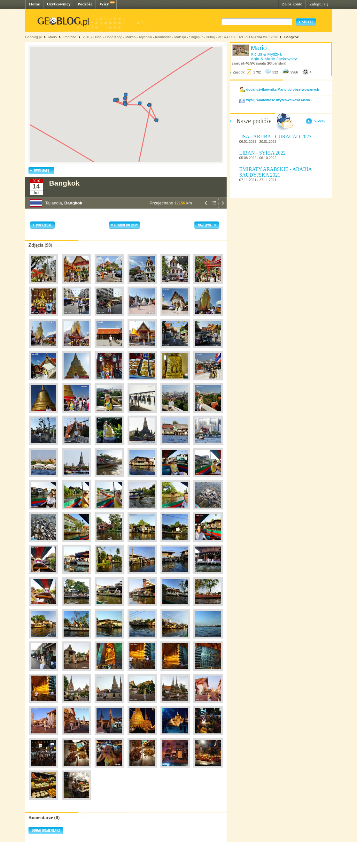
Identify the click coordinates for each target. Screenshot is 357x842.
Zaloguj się (319, 4)
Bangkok (291, 37)
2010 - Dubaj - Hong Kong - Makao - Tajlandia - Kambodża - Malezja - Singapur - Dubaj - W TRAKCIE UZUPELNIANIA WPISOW (180, 37)
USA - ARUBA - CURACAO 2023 (275, 136)
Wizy (104, 4)
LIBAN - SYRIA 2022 (262, 153)
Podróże (85, 4)
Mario (52, 37)
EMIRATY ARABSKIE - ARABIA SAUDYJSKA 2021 (275, 172)
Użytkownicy (59, 4)
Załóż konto (292, 4)
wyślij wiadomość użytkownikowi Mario (278, 100)
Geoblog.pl (33, 37)
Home (34, 4)
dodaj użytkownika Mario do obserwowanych (282, 89)
